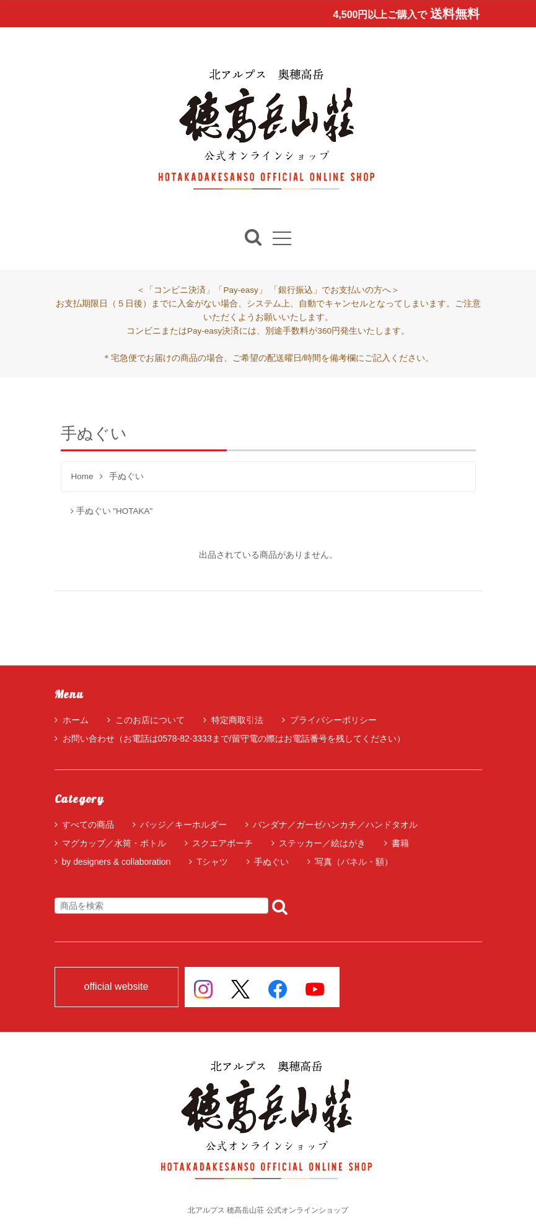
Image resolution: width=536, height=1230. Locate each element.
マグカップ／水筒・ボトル (114, 843)
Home (82, 477)
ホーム (72, 720)
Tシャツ (212, 862)
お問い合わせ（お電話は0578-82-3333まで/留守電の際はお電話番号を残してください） (230, 738)
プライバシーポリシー (329, 720)
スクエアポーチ (222, 843)
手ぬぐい (271, 862)
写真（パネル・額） (354, 862)
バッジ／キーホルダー (183, 824)
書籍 (400, 843)
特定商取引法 (233, 720)
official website (116, 987)
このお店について (146, 720)
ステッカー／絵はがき (322, 843)
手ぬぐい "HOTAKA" (112, 511)
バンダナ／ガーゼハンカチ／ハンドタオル (335, 824)
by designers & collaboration (116, 862)
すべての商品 (88, 824)
